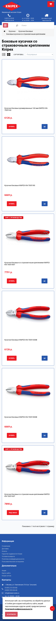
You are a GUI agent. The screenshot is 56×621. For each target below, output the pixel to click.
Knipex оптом (6, 576)
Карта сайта (6, 573)
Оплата (4, 551)
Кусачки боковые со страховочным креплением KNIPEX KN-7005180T (27, 263)
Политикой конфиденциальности (18, 609)
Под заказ (13, 513)
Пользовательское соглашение (13, 561)
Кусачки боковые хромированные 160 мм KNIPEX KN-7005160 (26, 109)
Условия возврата (8, 556)
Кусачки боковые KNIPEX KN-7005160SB (20, 340)
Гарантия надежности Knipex (12, 554)
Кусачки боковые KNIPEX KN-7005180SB (20, 417)
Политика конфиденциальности (13, 559)
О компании (6, 546)
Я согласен (11, 614)
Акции (4, 570)
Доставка (5, 549)
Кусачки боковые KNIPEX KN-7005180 (19, 185)
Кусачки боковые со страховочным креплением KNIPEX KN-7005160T (27, 495)
